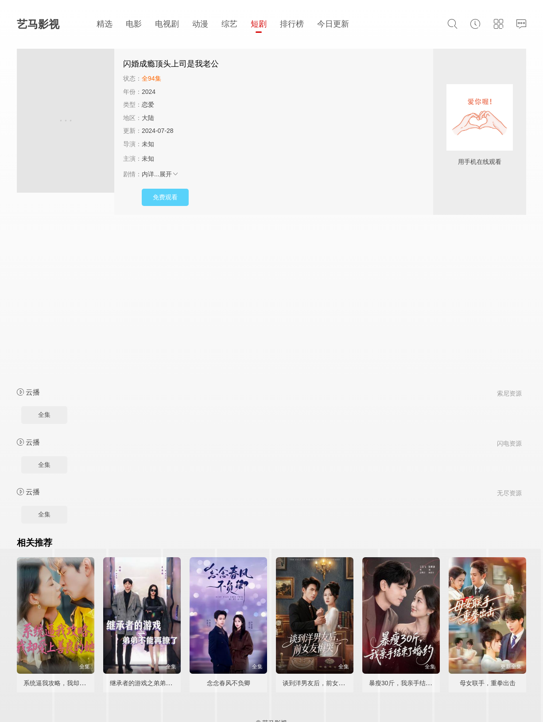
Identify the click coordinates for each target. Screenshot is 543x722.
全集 (44, 414)
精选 (104, 23)
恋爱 (148, 104)
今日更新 (333, 23)
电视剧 (167, 23)
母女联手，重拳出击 (488, 683)
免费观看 (165, 197)
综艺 (229, 23)
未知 (148, 144)
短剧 (259, 23)
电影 (134, 23)
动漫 (200, 23)
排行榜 (292, 23)
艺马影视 (38, 24)
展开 (169, 174)
